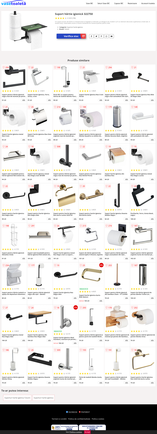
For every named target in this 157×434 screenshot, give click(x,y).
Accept (87, 432)
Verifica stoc (75, 36)
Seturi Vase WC (103, 3)
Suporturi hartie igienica (43, 398)
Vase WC (89, 3)
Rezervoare (132, 3)
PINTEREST (84, 412)
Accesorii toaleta (148, 3)
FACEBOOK (71, 412)
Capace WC (118, 3)
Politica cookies (98, 419)
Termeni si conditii (59, 419)
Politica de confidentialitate (79, 419)
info (23, 100)
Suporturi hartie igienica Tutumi (17, 398)
